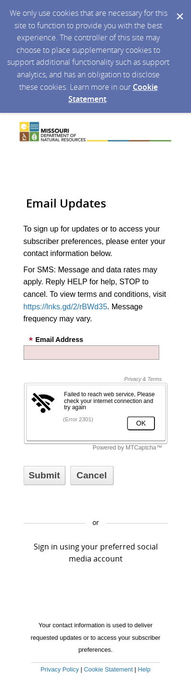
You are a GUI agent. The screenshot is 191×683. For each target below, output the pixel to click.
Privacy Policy (59, 669)
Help (144, 669)
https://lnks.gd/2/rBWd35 (65, 307)
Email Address (55, 339)
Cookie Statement (108, 669)
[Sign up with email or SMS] (44, 475)
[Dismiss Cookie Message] (179, 9)
